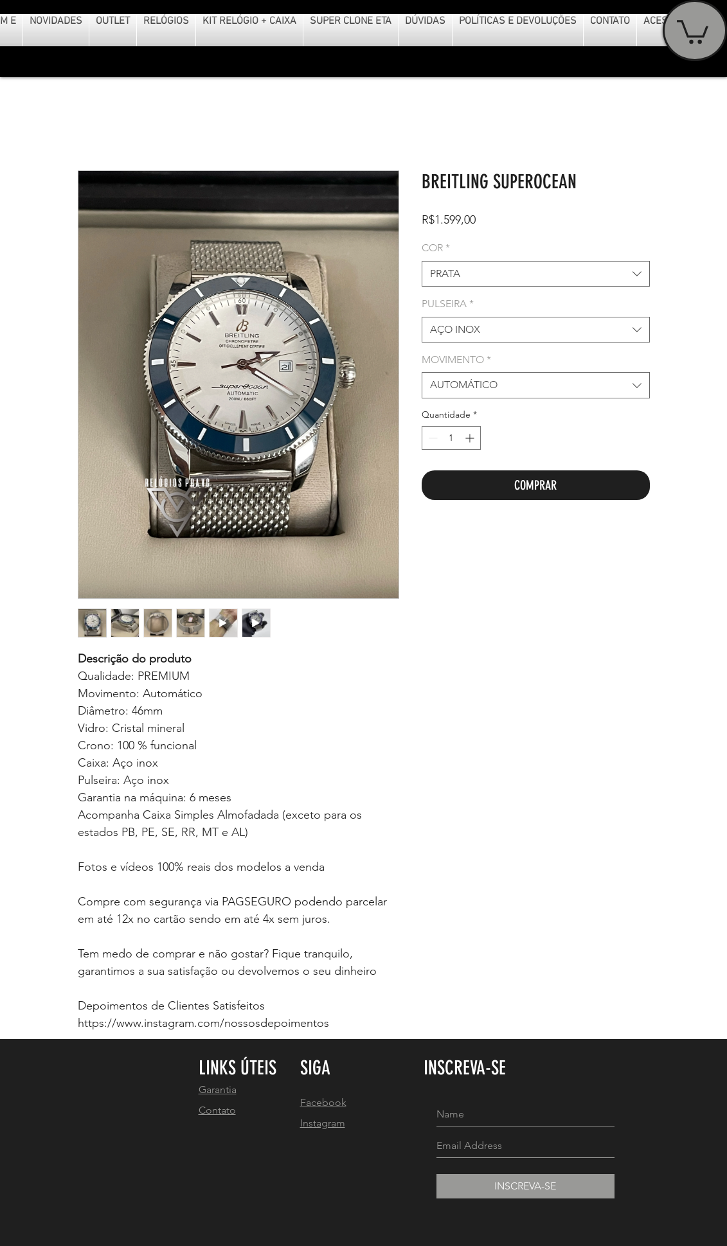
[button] (692, 30)
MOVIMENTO (456, 359)
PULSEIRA (448, 304)
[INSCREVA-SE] (525, 1186)
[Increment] (471, 438)
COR (436, 248)
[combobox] (536, 274)
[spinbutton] (451, 438)
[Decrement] (432, 438)
